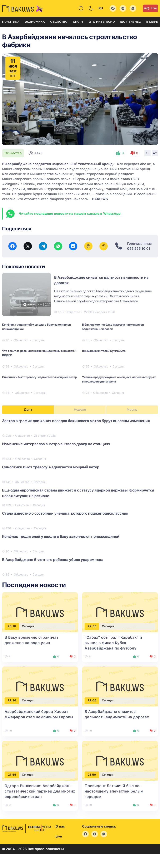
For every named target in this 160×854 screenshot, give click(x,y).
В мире (152, 21)
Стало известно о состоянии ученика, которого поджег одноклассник (65, 513)
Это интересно (102, 21)
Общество (59, 21)
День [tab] (28, 409)
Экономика (35, 21)
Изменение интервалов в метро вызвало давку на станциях (56, 444)
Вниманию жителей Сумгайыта (104, 350)
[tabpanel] (80, 497)
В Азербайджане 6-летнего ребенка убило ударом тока (52, 559)
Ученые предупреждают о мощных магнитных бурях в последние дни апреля (119, 379)
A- (147, 153)
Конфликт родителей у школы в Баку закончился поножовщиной (36, 327)
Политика (10, 21)
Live (150, 8)
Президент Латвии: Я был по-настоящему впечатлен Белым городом (114, 791)
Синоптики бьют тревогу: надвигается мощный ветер (39, 377)
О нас (60, 826)
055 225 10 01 (138, 249)
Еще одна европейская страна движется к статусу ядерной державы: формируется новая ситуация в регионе (78, 493)
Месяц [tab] (132, 409)
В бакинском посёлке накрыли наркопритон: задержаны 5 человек (113, 327)
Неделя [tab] (80, 409)
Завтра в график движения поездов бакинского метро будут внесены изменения (76, 421)
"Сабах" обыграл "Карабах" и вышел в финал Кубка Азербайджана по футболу (113, 642)
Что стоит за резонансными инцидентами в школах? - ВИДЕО (39, 353)
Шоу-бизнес (130, 21)
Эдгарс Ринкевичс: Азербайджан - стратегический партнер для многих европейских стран (40, 791)
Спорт (78, 21)
